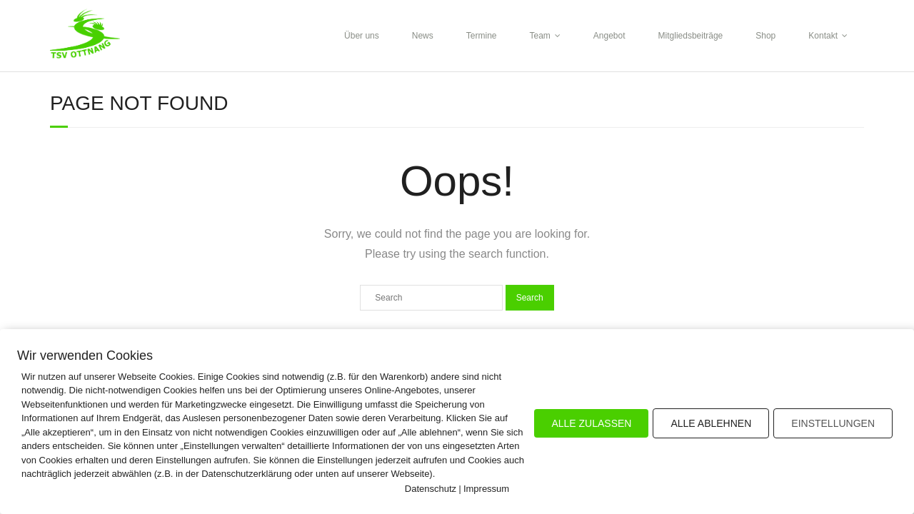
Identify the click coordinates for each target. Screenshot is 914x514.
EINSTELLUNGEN (833, 423)
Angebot (609, 36)
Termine (481, 36)
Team (539, 36)
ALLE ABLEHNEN (711, 423)
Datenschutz (430, 488)
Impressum (486, 488)
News (422, 36)
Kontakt (823, 36)
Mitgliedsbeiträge (690, 36)
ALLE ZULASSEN (591, 423)
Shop (765, 36)
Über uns (361, 36)
